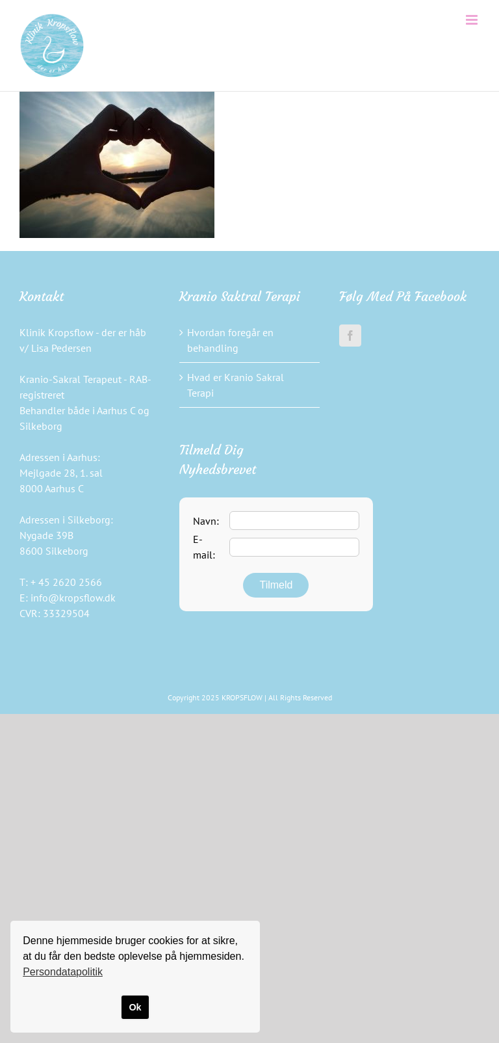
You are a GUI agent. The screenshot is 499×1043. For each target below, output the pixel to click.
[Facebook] (350, 335)
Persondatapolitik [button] (63, 971)
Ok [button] (135, 1007)
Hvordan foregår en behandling (230, 340)
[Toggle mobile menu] (473, 20)
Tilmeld (275, 584)
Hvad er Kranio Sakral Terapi (235, 385)
